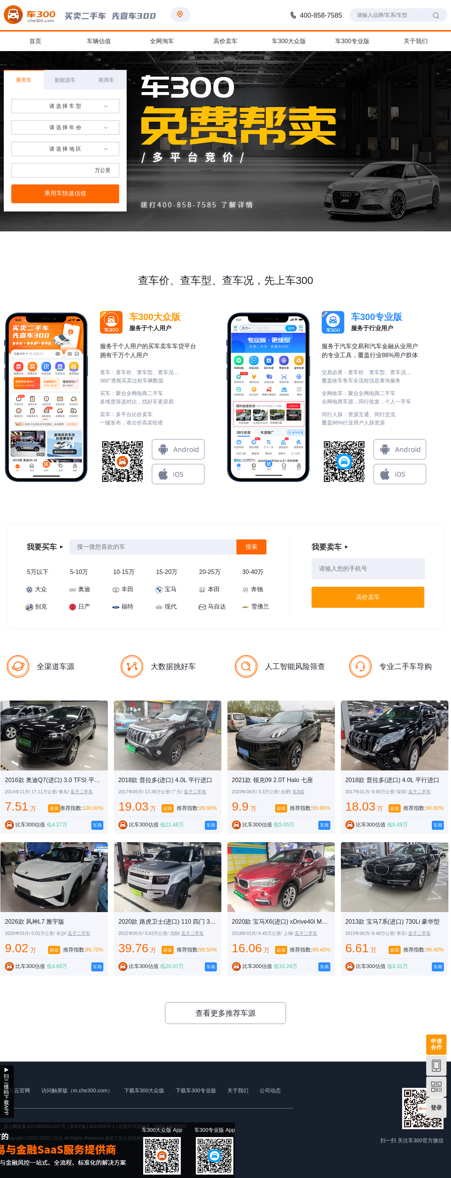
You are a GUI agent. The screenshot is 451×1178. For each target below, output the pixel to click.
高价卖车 (225, 41)
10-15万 (124, 572)
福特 (127, 606)
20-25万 (210, 572)
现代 (171, 606)
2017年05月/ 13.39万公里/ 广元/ (151, 791)
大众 (41, 589)
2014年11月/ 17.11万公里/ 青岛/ (37, 791)
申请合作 (436, 1044)
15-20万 (166, 572)
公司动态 (270, 1090)
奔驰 (257, 589)
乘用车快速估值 (65, 193)
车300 (298, 791)
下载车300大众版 (144, 1090)
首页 (35, 41)
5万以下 (37, 572)
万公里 (102, 170)
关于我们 (416, 41)
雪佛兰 (260, 606)
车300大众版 (289, 41)
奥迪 (84, 589)
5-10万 (79, 572)
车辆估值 (99, 41)
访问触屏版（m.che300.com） (77, 1090)
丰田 (127, 589)
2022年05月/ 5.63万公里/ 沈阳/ (149, 933)
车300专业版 (352, 41)
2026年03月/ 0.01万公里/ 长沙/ (36, 933)
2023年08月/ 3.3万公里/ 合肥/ (262, 791)
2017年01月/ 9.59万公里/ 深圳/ (376, 791)
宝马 (171, 589)
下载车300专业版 (196, 1090)
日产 (84, 606)
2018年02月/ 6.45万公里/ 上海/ (263, 933)
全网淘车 (162, 41)
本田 (214, 589)
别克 (41, 606)
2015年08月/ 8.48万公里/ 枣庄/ (376, 933)
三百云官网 (17, 1090)
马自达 (217, 606)
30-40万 (252, 572)
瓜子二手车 (81, 791)
